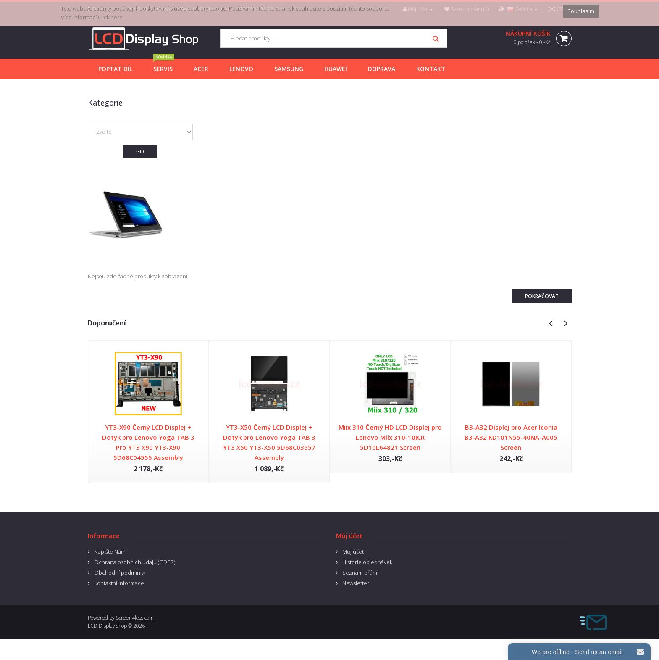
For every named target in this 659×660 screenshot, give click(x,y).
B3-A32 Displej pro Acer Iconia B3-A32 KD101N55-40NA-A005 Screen (511, 437)
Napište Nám (110, 551)
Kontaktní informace (119, 583)
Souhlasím (580, 11)
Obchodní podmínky (119, 572)
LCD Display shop (107, 625)
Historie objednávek (367, 562)
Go (140, 151)
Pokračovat (542, 296)
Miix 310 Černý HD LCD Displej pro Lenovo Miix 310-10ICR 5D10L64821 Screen (390, 437)
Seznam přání (359, 572)
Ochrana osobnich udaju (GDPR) (134, 562)
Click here (110, 17)
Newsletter (355, 583)
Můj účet (353, 551)
